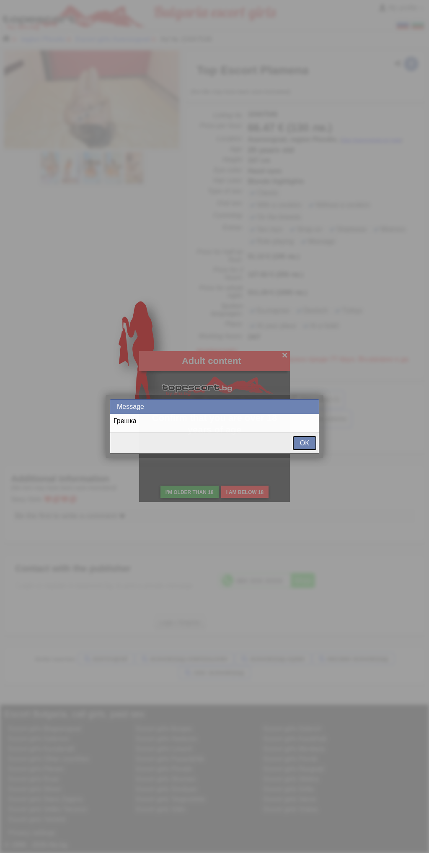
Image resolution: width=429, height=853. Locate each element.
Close (312, 406)
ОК (304, 443)
